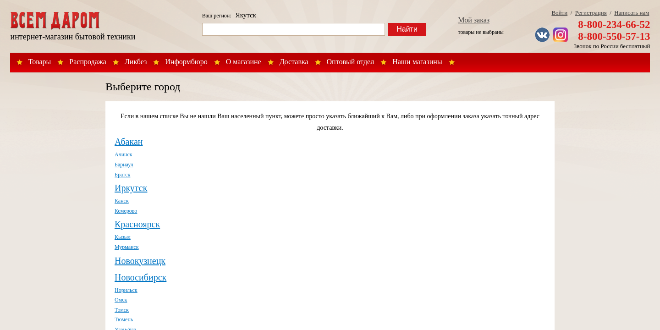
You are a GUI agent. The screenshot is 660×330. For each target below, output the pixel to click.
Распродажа (87, 62)
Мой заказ (474, 20)
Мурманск (127, 247)
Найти (407, 29)
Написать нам (631, 12)
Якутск (246, 15)
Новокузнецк (140, 261)
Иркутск (131, 188)
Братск (122, 174)
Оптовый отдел (350, 62)
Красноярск (137, 224)
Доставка (294, 62)
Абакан (129, 142)
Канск (122, 201)
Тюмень (124, 319)
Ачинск (123, 154)
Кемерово (126, 211)
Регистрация (591, 12)
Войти (559, 12)
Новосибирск (140, 277)
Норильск (126, 290)
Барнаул (124, 164)
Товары (39, 62)
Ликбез (136, 62)
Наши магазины (417, 62)
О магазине (243, 62)
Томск (122, 310)
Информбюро (186, 62)
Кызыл (123, 237)
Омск (121, 300)
